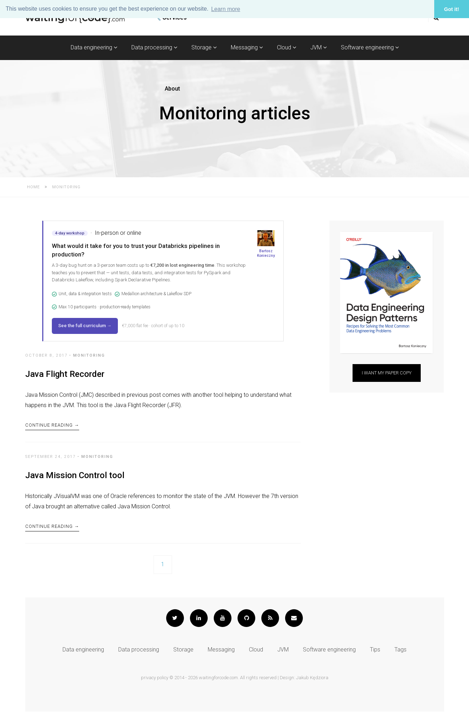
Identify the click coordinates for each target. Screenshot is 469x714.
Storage (204, 47)
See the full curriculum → (84, 325)
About (172, 88)
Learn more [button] (225, 9)
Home (33, 187)
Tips (375, 652)
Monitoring (89, 355)
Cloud (286, 47)
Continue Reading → (52, 426)
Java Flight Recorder (64, 374)
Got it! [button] (451, 9)
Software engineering (370, 47)
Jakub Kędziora (312, 680)
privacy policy (154, 680)
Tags (400, 652)
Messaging (247, 47)
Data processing (154, 47)
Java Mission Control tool (74, 477)
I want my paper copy (386, 372)
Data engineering (94, 47)
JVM (318, 47)
